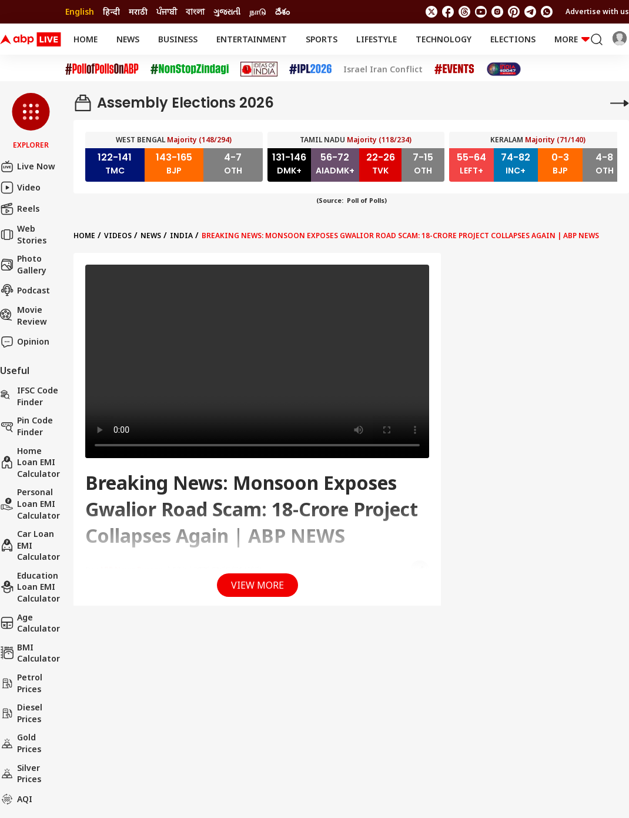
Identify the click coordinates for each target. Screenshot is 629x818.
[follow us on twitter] (431, 12)
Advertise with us (597, 11)
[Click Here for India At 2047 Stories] (503, 69)
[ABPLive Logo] (30, 39)
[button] (31, 122)
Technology (443, 39)
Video (20, 188)
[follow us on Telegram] (530, 12)
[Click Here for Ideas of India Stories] (258, 69)
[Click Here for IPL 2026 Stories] (310, 69)
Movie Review (23, 315)
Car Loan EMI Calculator (30, 545)
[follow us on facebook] (448, 12)
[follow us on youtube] (481, 12)
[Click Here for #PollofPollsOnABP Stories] (102, 69)
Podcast (25, 290)
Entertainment (251, 39)
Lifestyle (376, 39)
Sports (321, 39)
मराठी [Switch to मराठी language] (138, 11)
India (181, 236)
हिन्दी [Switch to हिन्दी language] (111, 11)
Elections (513, 39)
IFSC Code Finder (29, 396)
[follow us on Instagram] (497, 12)
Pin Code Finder (26, 426)
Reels (19, 209)
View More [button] (257, 585)
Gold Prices (20, 743)
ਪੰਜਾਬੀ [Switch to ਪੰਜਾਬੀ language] (166, 11)
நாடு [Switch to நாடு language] (257, 11)
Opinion (24, 342)
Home (85, 39)
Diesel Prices (21, 713)
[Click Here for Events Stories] (454, 69)
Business (178, 39)
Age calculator (30, 623)
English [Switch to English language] (79, 11)
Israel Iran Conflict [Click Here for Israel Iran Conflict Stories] (383, 69)
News (127, 39)
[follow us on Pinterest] (514, 12)
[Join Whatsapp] (547, 12)
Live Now (27, 166)
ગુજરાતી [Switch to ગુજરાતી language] (226, 11)
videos (118, 236)
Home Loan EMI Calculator (30, 462)
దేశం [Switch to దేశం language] (282, 11)
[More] (619, 102)
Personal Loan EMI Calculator (30, 503)
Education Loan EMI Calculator (30, 587)
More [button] (572, 39)
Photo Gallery (23, 264)
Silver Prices (20, 773)
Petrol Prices (21, 683)
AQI (16, 799)
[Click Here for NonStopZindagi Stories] (189, 69)
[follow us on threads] (464, 12)
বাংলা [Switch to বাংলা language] (195, 11)
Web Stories (23, 234)
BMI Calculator (30, 653)
